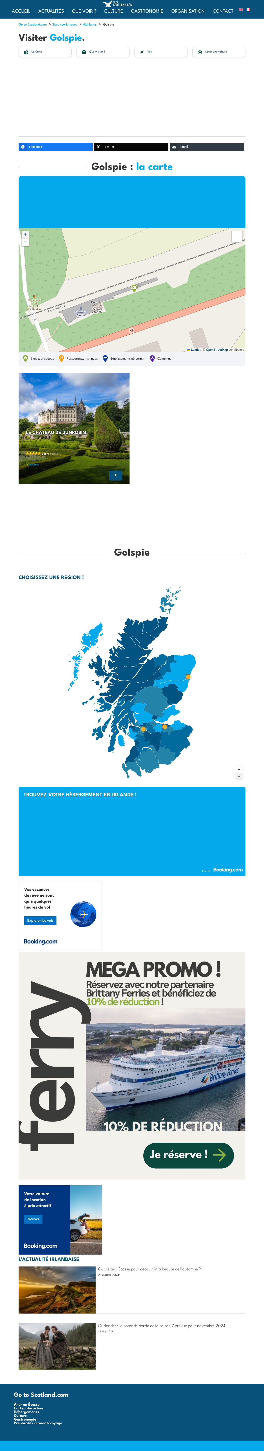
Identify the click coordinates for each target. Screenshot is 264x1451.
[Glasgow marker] (143, 729)
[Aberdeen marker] (188, 677)
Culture (20, 1416)
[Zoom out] (239, 776)
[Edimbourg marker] (164, 727)
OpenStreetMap (217, 349)
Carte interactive (28, 1408)
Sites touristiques (64, 24)
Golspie (34, 465)
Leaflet (194, 349)
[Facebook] (56, 147)
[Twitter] (131, 147)
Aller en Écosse (27, 1405)
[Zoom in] (239, 769)
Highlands (90, 24)
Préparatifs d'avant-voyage (38, 1423)
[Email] (207, 147)
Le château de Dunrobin (56, 432)
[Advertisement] (132, 99)
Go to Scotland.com (33, 24)
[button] (134, 288)
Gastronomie (25, 1420)
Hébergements (26, 1412)
